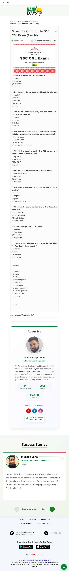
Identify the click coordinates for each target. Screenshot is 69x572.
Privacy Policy (42, 524)
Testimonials (26, 524)
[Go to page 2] (25, 509)
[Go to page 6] (35, 509)
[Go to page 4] (30, 509)
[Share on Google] (43, 41)
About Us (31, 520)
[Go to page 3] (27, 509)
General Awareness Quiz (27, 21)
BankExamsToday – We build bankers (38, 561)
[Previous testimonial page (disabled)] (16, 509)
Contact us (45, 520)
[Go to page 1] (22, 509)
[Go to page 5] (32, 509)
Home (12, 21)
